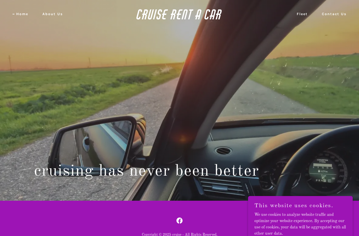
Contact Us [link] (334, 14)
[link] (179, 18)
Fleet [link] (302, 14)
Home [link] (22, 14)
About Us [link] (52, 14)
